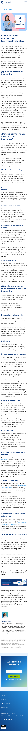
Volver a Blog (7, 9)
